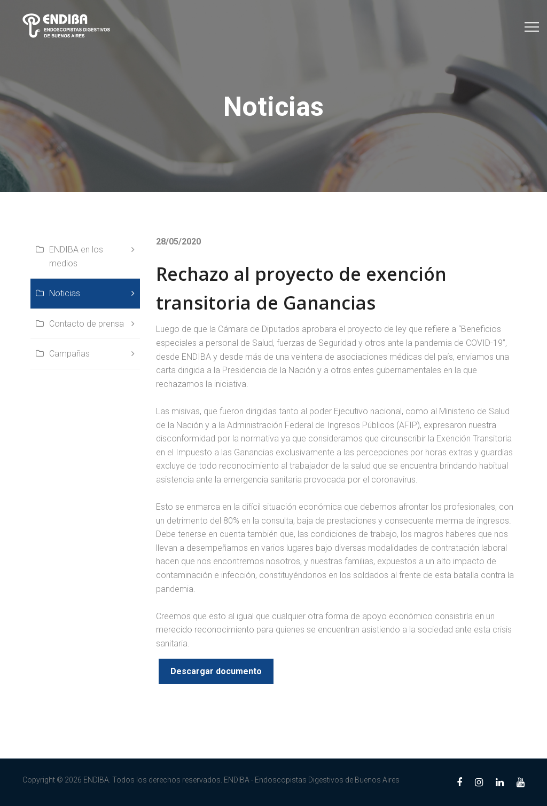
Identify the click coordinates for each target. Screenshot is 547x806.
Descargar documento (216, 671)
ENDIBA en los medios (76, 256)
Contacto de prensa (86, 324)
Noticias (64, 293)
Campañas (69, 354)
